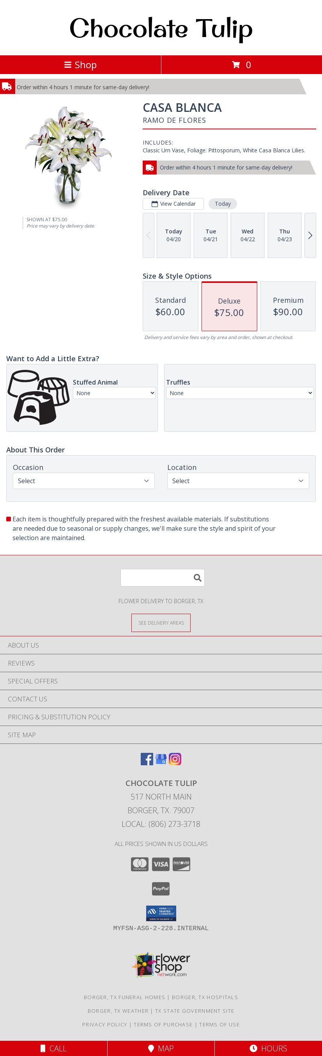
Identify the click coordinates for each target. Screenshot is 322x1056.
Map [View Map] (161, 1048)
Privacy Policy (104, 1024)
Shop (80, 64)
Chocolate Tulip (161, 28)
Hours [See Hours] (268, 1048)
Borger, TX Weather (118, 1010)
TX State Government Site (194, 1010)
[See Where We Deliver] (161, 622)
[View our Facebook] (147, 762)
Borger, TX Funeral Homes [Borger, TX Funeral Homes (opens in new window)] (124, 997)
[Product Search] (162, 577)
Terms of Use (219, 1024)
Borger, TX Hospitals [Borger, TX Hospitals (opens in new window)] (205, 997)
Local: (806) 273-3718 (161, 824)
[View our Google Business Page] (161, 762)
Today (223, 203)
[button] (161, 913)
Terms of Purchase (163, 1024)
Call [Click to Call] (54, 1048)
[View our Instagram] (175, 762)
